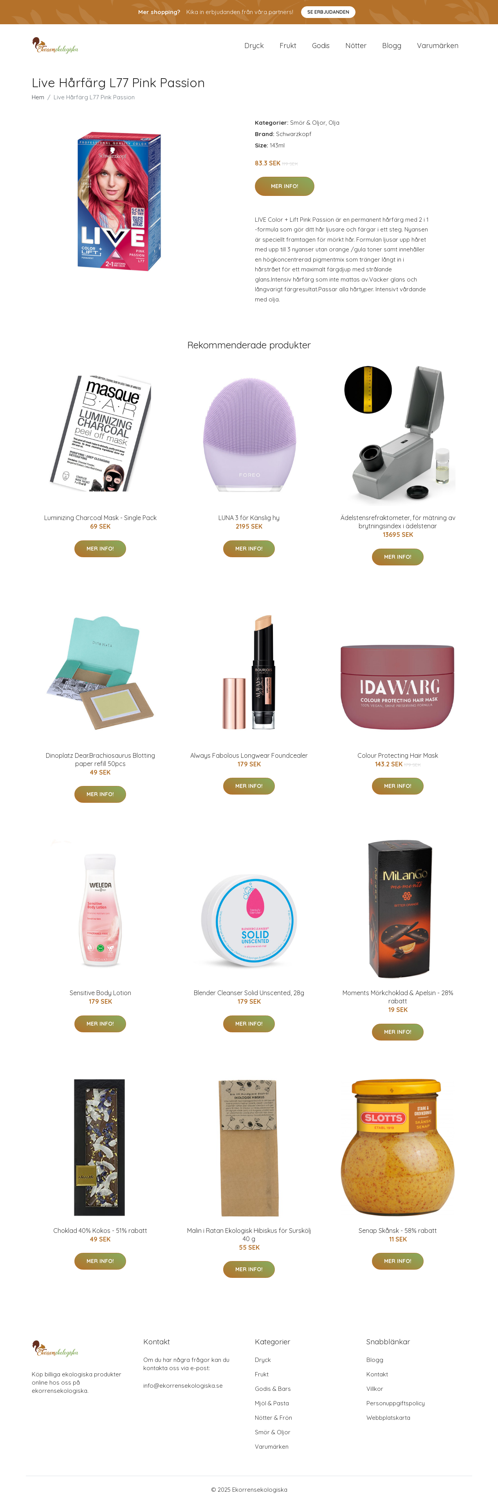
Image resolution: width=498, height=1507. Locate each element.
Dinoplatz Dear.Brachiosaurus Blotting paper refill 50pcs (100, 763)
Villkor (374, 1392)
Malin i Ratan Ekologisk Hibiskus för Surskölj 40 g (249, 1239)
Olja (333, 126)
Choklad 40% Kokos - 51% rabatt (100, 1234)
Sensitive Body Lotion (100, 997)
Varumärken (437, 47)
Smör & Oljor (308, 126)
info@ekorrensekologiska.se (183, 1389)
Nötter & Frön (273, 1421)
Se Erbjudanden (328, 12)
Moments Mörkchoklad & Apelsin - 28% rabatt (398, 1001)
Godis (321, 47)
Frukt (288, 47)
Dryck (254, 47)
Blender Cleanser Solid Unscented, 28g (249, 997)
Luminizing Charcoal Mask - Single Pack (100, 522)
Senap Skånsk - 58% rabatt (398, 1234)
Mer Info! (284, 190)
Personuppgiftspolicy (395, 1407)
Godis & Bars (273, 1392)
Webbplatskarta (388, 1421)
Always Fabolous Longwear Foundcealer (249, 759)
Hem (38, 101)
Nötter (355, 47)
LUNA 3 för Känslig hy (249, 522)
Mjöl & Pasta (272, 1407)
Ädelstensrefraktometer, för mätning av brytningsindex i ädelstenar (398, 526)
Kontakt (377, 1378)
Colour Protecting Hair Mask (397, 759)
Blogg (391, 47)
